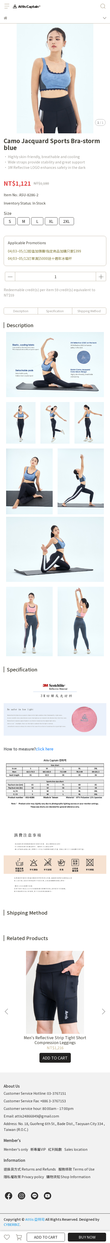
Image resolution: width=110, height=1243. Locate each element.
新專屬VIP (38, 1149)
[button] (103, 1011)
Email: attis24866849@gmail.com (31, 1116)
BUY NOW (87, 1237)
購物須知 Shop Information (68, 1176)
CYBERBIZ (12, 1224)
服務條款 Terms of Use (76, 1169)
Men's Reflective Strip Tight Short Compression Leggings (55, 1040)
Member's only (16, 1149)
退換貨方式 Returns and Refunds (30, 1169)
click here (44, 749)
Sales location (75, 1149)
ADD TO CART (46, 1237)
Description (20, 311)
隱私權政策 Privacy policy (24, 1176)
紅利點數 (55, 1149)
